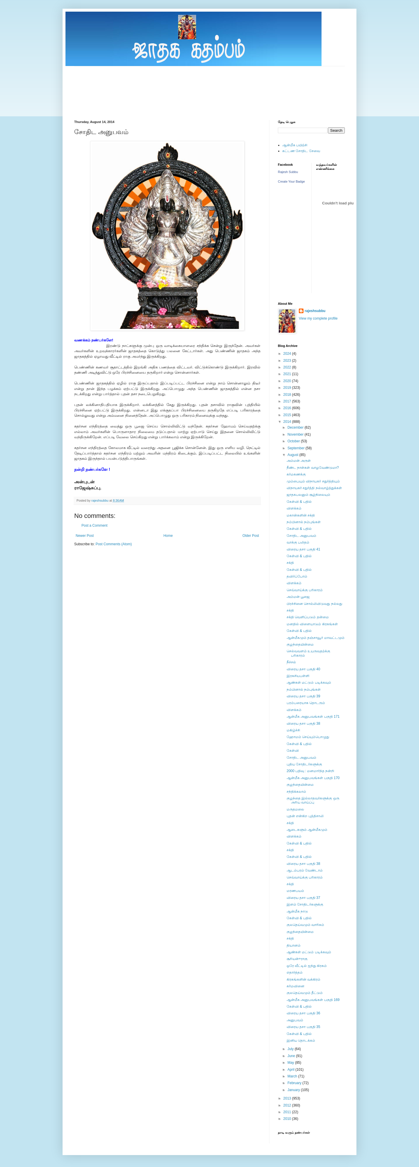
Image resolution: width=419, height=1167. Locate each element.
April (291, 1070)
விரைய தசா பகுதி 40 (303, 669)
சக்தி (290, 563)
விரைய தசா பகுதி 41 (303, 549)
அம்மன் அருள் (299, 461)
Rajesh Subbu (288, 172)
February (294, 1083)
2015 (287, 415)
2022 (287, 367)
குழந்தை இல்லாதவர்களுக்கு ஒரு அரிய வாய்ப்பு (313, 800)
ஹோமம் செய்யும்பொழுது (308, 737)
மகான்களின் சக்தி (301, 515)
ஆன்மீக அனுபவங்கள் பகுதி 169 (313, 1000)
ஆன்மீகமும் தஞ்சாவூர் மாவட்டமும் (316, 638)
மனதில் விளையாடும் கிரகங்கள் (312, 624)
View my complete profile (318, 318)
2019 (287, 388)
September (296, 448)
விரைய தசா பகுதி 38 (303, 723)
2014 (287, 422)
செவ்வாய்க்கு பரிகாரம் (305, 590)
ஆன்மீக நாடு (297, 911)
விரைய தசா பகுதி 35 (303, 1027)
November (296, 434)
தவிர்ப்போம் (297, 576)
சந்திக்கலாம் (296, 792)
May (291, 1063)
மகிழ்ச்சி (293, 730)
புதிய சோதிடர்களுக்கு (304, 764)
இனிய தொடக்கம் (301, 1040)
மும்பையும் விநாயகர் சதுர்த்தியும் (313, 481)
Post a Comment (94, 525)
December (296, 427)
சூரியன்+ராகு (297, 959)
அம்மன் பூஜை (298, 597)
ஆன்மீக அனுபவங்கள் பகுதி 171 (313, 717)
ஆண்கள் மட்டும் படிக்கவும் (309, 682)
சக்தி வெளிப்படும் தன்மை (308, 617)
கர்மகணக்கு (296, 474)
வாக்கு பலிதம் (298, 542)
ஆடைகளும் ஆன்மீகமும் (307, 830)
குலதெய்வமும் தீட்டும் (305, 993)
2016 (287, 408)
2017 (287, 401)
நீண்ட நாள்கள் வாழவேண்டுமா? (313, 468)
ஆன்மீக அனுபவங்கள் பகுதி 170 (313, 778)
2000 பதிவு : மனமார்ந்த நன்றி (310, 771)
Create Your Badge (291, 181)
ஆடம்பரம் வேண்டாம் (305, 870)
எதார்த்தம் (295, 972)
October (294, 441)
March (292, 1076)
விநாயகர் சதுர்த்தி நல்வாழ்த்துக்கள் (314, 488)
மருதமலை (295, 809)
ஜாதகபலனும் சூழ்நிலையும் (308, 495)
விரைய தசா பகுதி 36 (303, 1013)
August (293, 455)
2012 (287, 1105)
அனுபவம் (295, 1020)
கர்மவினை (295, 986)
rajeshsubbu (100, 500)
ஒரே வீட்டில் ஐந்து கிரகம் (307, 966)
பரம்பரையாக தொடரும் (306, 703)
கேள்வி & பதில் (299, 502)
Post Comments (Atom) (113, 544)
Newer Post (85, 536)
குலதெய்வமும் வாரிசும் (305, 925)
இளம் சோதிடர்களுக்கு (305, 904)
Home (168, 536)
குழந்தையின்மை (300, 644)
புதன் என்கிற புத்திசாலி (305, 816)
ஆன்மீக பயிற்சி (294, 145)
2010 (287, 1119)
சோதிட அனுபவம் (301, 536)
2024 (287, 354)
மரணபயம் (295, 891)
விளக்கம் (294, 508)
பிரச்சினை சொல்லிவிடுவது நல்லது (314, 604)
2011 (287, 1112)
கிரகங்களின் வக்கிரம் (303, 979)
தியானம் (294, 945)
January (294, 1090)
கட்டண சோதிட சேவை (301, 151)
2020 (287, 381)
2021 (287, 374)
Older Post (250, 536)
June (291, 1056)
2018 (287, 395)
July (291, 1049)
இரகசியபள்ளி (298, 676)
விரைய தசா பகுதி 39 (303, 696)
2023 (287, 361)
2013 (287, 1098)
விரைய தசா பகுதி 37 (303, 898)
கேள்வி (293, 751)
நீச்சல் (291, 662)
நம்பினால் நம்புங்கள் (304, 522)
